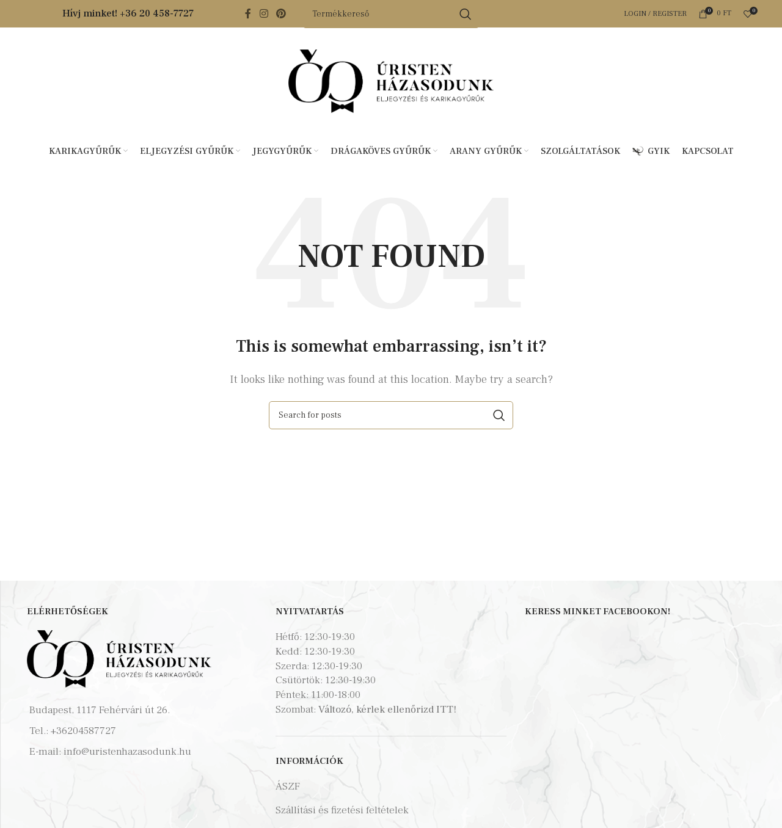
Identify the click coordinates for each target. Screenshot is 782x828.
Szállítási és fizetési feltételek (342, 810)
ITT (444, 709)
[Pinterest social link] (281, 13)
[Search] (391, 415)
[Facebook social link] (248, 13)
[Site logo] (391, 80)
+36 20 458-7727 (157, 13)
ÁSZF (288, 786)
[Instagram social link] (263, 13)
